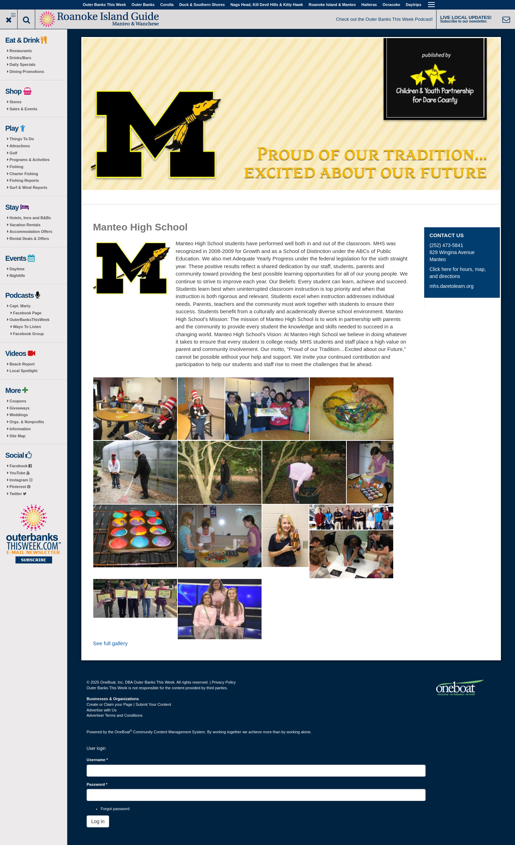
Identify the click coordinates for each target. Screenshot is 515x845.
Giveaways (20, 408)
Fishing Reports (24, 180)
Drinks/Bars (20, 58)
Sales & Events (23, 109)
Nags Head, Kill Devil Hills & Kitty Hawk (267, 4)
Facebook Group (28, 334)
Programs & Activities (30, 160)
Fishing (16, 167)
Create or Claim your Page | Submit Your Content (129, 704)
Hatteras (369, 4)
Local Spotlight (23, 371)
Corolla (167, 4)
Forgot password (115, 809)
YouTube (20, 473)
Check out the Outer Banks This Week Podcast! (384, 19)
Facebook (21, 466)
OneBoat (123, 732)
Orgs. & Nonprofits (27, 422)
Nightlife (17, 275)
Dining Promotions (27, 71)
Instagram (21, 480)
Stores (15, 102)
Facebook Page (27, 313)
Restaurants (21, 51)
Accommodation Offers (31, 231)
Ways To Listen (27, 327)
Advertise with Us (102, 710)
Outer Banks (143, 4)
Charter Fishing (24, 174)
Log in (98, 821)
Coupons (18, 401)
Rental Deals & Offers (29, 238)
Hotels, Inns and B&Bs (30, 218)
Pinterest (20, 487)
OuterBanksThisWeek (30, 319)
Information (20, 429)
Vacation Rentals (25, 225)
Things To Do (22, 139)
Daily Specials (23, 64)
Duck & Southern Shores (202, 4)
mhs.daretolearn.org (451, 286)
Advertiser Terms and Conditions (115, 715)
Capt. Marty (20, 306)
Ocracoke (391, 4)
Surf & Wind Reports (28, 187)
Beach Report (22, 364)
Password (97, 784)
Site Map (17, 436)
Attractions (20, 146)
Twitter (18, 494)
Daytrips (413, 4)
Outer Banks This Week (104, 4)
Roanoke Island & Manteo (332, 4)
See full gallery (110, 643)
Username (97, 760)
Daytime (17, 269)
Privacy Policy (223, 682)
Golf (13, 153)
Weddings (19, 415)
